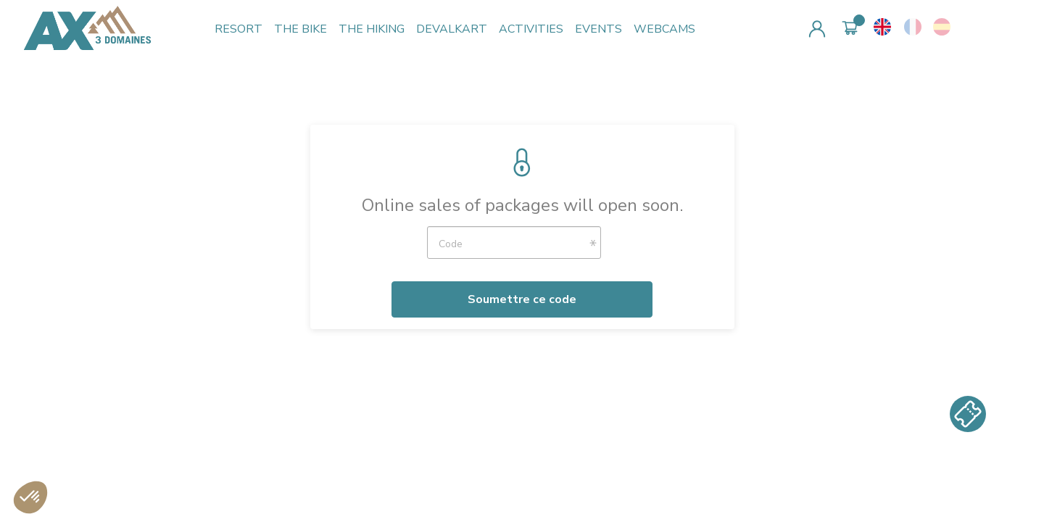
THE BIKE (300, 29)
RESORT (238, 29)
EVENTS (598, 29)
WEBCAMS (664, 29)
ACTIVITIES (531, 29)
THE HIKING (372, 29)
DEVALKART (451, 29)
